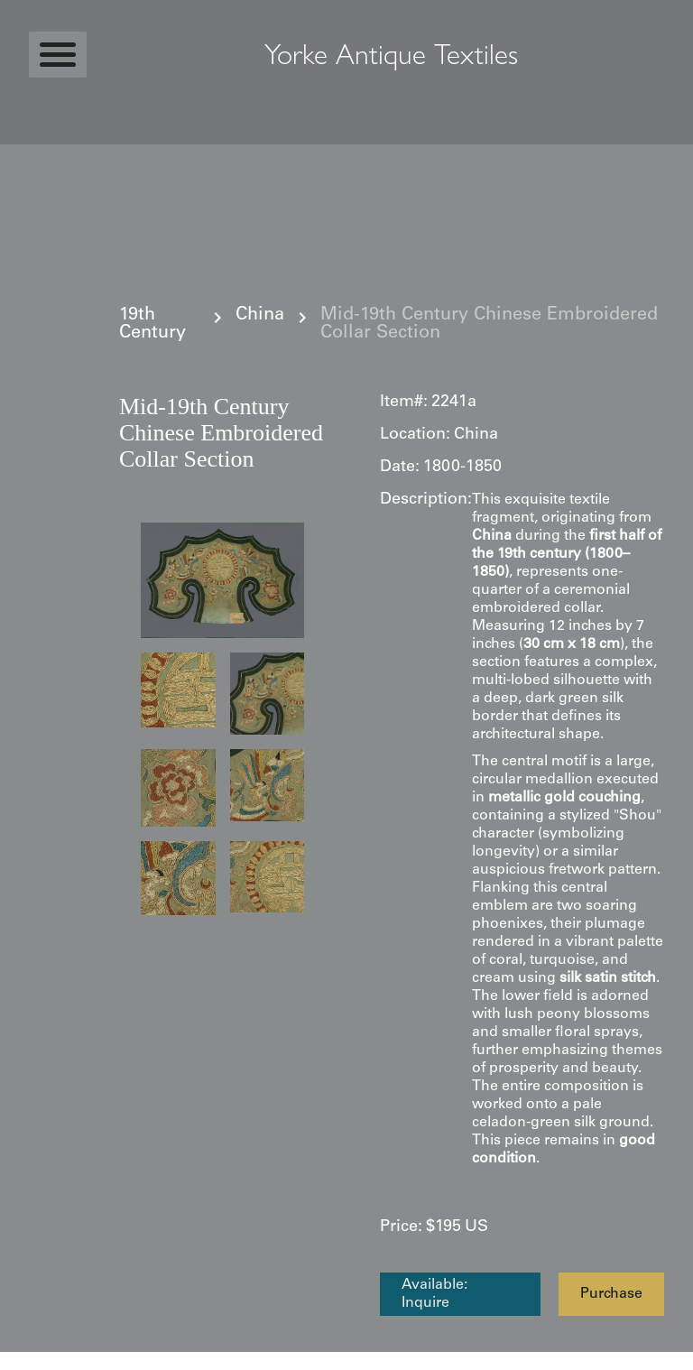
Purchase (611, 1294)
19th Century (152, 325)
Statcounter (35, 1361)
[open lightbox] (222, 580)
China (260, 316)
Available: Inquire (434, 1294)
